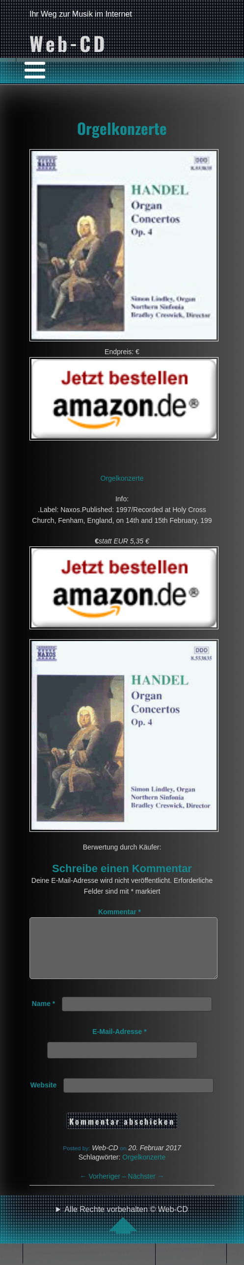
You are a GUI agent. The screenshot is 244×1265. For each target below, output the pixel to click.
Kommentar (119, 912)
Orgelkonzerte (122, 128)
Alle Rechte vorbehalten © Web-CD (126, 1231)
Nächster (146, 1188)
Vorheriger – (104, 1188)
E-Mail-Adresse (119, 1043)
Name (43, 1015)
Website (43, 1097)
